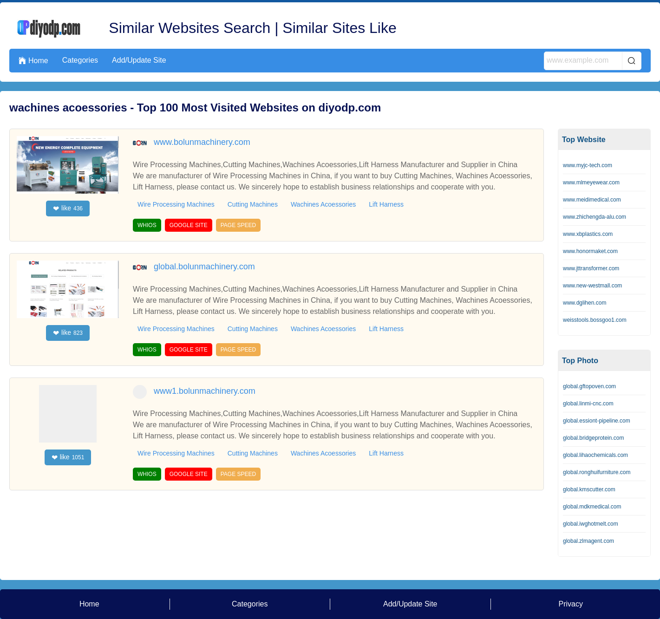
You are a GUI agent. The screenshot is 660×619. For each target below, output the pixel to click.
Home (33, 61)
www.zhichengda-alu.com (594, 217)
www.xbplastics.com (588, 234)
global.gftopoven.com (589, 386)
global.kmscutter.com (589, 489)
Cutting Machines (253, 204)
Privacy (571, 604)
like (68, 208)
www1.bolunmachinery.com (204, 391)
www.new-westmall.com (592, 285)
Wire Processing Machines (176, 204)
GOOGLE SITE (189, 225)
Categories (80, 60)
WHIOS (147, 225)
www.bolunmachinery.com (202, 142)
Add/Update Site (139, 60)
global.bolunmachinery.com (204, 266)
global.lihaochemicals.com (595, 455)
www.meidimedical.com (592, 199)
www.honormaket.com (590, 251)
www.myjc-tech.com (587, 165)
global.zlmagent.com (588, 541)
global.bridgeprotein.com (593, 438)
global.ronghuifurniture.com (596, 472)
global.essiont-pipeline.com (596, 420)
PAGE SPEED (238, 225)
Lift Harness (386, 204)
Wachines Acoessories (323, 204)
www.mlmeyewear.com (591, 182)
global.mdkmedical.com (592, 506)
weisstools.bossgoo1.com (595, 320)
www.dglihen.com (584, 303)
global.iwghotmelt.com (590, 524)
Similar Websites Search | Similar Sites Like (252, 28)
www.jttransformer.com (591, 268)
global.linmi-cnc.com (588, 403)
